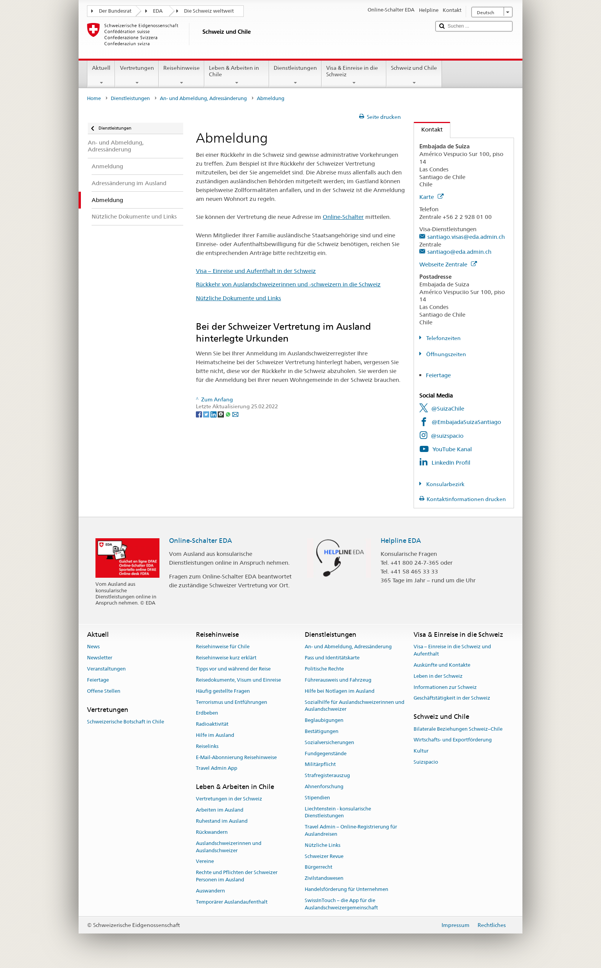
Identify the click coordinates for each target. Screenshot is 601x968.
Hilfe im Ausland (215, 735)
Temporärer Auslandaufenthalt (232, 902)
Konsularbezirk (445, 484)
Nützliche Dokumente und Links (238, 298)
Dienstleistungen (295, 75)
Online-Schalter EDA (200, 540)
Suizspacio (426, 762)
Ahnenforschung (324, 786)
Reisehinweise (181, 75)
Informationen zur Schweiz (445, 687)
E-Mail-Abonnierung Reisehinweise (236, 757)
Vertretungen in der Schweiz (229, 799)
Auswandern (210, 891)
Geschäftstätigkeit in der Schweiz (452, 698)
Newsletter (99, 658)
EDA (158, 11)
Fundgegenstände (325, 753)
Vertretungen (136, 75)
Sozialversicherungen (329, 742)
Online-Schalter (343, 216)
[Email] (235, 414)
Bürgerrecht (318, 867)
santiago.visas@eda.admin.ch (466, 236)
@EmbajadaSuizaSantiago (466, 422)
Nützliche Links (322, 845)
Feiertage (438, 375)
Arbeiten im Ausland (219, 810)
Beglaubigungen (324, 720)
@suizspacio (447, 435)
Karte (431, 197)
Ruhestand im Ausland (222, 821)
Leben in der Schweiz (438, 676)
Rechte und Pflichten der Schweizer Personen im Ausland (237, 876)
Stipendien (317, 797)
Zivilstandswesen (324, 878)
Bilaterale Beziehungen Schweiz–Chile (458, 729)
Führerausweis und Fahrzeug (338, 680)
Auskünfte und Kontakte (442, 665)
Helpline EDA (401, 540)
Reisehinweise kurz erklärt (226, 658)
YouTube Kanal (452, 449)
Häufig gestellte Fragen (223, 691)
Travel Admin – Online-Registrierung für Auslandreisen (351, 830)
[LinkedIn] (214, 414)
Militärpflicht (320, 764)
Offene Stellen (103, 691)
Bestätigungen (321, 731)
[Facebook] (199, 414)
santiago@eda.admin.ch (459, 251)
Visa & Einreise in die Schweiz (354, 75)
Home (94, 98)
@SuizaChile (447, 408)
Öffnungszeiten (445, 354)
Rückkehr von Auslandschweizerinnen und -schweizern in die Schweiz (288, 284)
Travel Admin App (216, 768)
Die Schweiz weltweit (209, 11)
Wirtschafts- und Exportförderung (453, 740)
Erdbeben (207, 713)
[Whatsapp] (228, 414)
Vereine (205, 861)
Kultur (421, 751)
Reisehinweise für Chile (223, 647)
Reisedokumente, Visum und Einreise (238, 680)
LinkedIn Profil (451, 462)
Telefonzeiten (443, 338)
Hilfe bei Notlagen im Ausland (339, 691)
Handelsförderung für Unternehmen (346, 889)
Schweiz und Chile (414, 75)
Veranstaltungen (106, 669)
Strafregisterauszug (327, 775)
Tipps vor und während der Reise (233, 669)
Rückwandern (212, 832)
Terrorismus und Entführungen (231, 702)
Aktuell (101, 75)
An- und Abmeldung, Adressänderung (203, 98)
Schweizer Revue (324, 856)
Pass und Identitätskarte (332, 658)
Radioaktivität (212, 724)
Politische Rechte (324, 669)
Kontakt (428, 129)
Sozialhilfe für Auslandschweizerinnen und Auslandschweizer (354, 705)
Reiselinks (207, 746)
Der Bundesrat (115, 11)
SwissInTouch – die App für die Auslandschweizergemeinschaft (341, 903)
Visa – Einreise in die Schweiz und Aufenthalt (452, 650)
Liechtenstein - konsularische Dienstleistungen (338, 812)
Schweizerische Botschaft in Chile (125, 722)
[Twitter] (206, 414)
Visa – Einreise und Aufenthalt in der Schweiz (256, 270)
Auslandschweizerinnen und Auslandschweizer (228, 846)
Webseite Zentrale (448, 264)
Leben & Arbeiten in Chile (237, 75)
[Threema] (221, 414)
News (93, 647)
